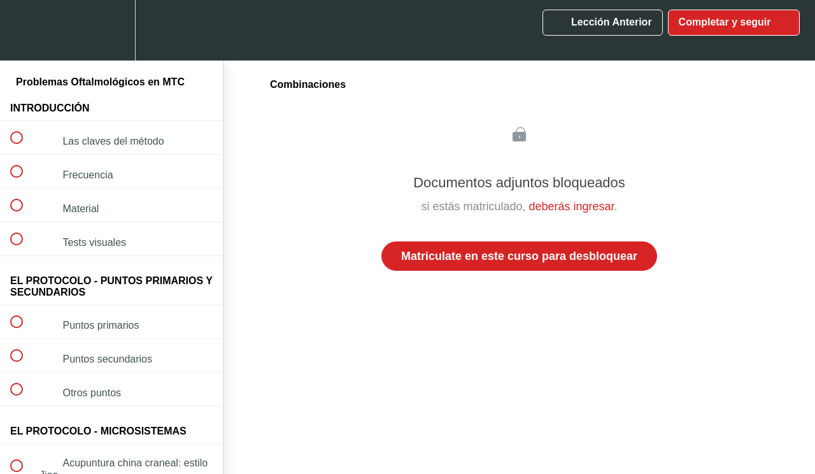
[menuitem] (111, 30)
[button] (23, 30)
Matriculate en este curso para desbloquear (519, 256)
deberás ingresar (571, 206)
